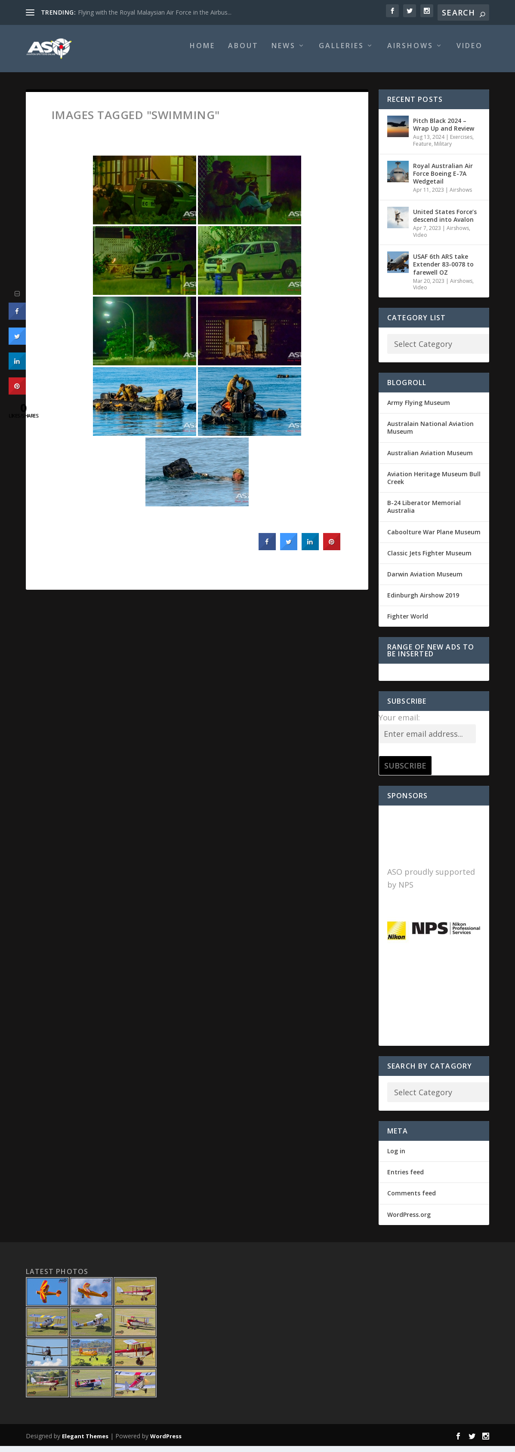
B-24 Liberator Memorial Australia (424, 513)
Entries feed (405, 1178)
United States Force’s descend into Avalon (445, 222)
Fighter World (407, 622)
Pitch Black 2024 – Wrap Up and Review (443, 130)
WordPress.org (409, 1220)
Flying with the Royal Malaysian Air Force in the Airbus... (154, 12)
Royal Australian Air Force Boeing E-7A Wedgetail (443, 179)
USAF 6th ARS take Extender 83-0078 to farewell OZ (443, 270)
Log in (396, 1157)
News (283, 52)
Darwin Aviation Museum (425, 580)
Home (202, 52)
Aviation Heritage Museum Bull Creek (434, 484)
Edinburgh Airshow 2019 (423, 601)
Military (443, 149)
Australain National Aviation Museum (430, 433)
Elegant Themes (85, 1442)
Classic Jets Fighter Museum (429, 559)
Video (469, 52)
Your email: (399, 723)
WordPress (166, 1442)
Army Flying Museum (418, 408)
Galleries (341, 52)
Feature (422, 149)
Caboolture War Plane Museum (434, 538)
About (243, 52)
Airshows (410, 52)
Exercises (461, 143)
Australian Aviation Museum (430, 459)
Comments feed (411, 1199)
